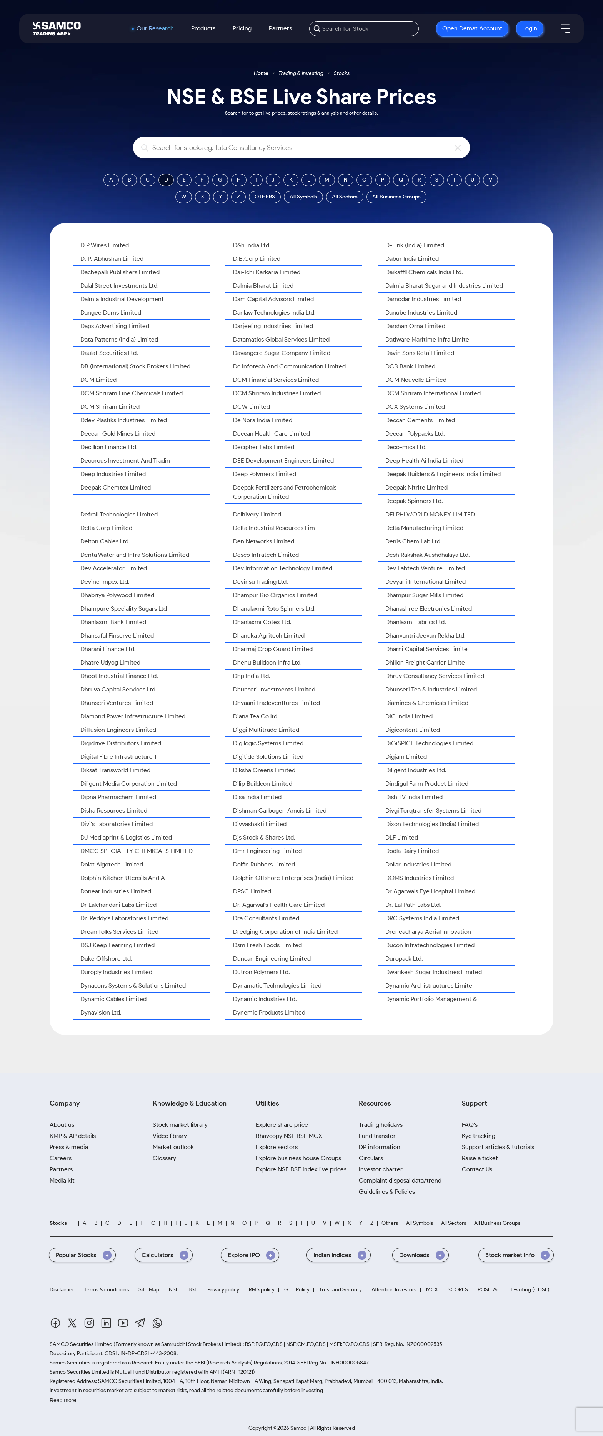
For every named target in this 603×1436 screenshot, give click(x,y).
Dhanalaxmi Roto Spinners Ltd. (274, 608)
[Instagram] (89, 1323)
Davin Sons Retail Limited (419, 353)
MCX (432, 1289)
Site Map (148, 1289)
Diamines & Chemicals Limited (426, 702)
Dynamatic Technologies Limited (277, 985)
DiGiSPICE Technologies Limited (429, 743)
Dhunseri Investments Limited (274, 689)
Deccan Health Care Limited (271, 433)
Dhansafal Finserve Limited (117, 635)
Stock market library (180, 1124)
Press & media (69, 1147)
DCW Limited (251, 406)
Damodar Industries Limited (423, 299)
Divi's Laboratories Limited (116, 824)
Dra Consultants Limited (266, 918)
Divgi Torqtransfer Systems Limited (433, 810)
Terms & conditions (106, 1289)
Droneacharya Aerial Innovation (428, 931)
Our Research (155, 28)
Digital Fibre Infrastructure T (118, 756)
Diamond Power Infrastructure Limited (132, 716)
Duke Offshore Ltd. (106, 958)
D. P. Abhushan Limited (111, 258)
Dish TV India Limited (414, 797)
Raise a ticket (480, 1158)
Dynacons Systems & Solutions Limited (133, 985)
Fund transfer (377, 1135)
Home (261, 73)
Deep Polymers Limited (264, 474)
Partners (280, 28)
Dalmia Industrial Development (122, 299)
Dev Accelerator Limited (113, 568)
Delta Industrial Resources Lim (274, 527)
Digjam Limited (406, 756)
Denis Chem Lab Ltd (412, 541)
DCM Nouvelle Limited (415, 379)
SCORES (458, 1289)
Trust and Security (340, 1289)
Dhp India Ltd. (251, 676)
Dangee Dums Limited (110, 312)
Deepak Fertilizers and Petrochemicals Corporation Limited (284, 492)
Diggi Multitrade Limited (266, 729)
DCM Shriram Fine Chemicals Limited (131, 393)
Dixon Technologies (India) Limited (432, 824)
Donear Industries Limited (115, 891)
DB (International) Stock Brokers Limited (135, 366)
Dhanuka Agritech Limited (269, 635)
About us (62, 1124)
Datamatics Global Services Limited (281, 339)
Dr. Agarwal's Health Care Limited (279, 904)
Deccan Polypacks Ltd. (415, 433)
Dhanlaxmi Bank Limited (113, 622)
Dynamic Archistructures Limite (428, 985)
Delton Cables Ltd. (105, 541)
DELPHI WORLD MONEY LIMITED (430, 514)
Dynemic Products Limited (269, 1012)
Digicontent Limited (412, 729)
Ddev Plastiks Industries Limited (123, 420)
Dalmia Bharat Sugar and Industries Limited (444, 285)
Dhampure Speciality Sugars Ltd (123, 608)
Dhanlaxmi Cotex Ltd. (262, 622)
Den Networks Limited (263, 541)
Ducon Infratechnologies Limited (430, 945)
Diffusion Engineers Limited (118, 729)
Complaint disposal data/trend (400, 1180)
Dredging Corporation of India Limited (285, 931)
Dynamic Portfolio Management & (431, 999)
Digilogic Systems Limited (268, 743)
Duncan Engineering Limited (272, 958)
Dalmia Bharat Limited (263, 285)
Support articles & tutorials (498, 1147)
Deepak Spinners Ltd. (414, 501)
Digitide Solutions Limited (268, 756)
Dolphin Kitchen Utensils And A (122, 877)
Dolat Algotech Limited (111, 864)
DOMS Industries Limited (419, 877)
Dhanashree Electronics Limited (428, 608)
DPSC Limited (252, 891)
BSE (193, 1289)
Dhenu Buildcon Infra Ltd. (267, 662)
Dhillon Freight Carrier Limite (425, 662)
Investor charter (381, 1169)
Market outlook (173, 1147)
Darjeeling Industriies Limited (273, 326)
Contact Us (477, 1169)
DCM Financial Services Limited (276, 379)
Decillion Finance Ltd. (109, 447)
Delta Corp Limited (106, 527)
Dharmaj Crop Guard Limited (273, 649)
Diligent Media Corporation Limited (128, 783)
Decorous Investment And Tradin (125, 460)
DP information (379, 1147)
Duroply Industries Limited (116, 972)
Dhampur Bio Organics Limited (275, 595)
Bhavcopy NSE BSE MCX (289, 1135)
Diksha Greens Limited (264, 770)
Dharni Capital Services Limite (426, 649)
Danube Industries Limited (421, 312)
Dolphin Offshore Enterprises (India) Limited (293, 877)
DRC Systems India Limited (422, 918)
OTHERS (265, 196)
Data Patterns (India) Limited (119, 339)
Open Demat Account (472, 28)
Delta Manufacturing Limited (424, 527)
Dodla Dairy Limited (412, 851)
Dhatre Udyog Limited (110, 662)
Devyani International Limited (425, 581)
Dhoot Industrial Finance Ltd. (119, 676)
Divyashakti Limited (260, 824)
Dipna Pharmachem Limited (118, 797)
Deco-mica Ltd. (406, 447)
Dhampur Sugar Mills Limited (424, 595)
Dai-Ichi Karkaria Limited (266, 272)
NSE (174, 1289)
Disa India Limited (257, 797)
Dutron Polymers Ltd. (261, 972)
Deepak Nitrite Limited (416, 487)
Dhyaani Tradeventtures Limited (276, 702)
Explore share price (282, 1124)
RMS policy (262, 1289)
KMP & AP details (73, 1135)
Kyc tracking (478, 1135)
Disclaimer (62, 1289)
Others (389, 1223)
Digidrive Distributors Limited (120, 743)
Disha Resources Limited (113, 810)
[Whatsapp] (157, 1323)
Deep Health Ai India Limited (424, 460)
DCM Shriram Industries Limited (277, 393)
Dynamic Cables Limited (113, 999)
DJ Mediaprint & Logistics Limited (126, 837)
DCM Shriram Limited (110, 406)
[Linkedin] (106, 1323)
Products (203, 28)
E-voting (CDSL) (530, 1289)
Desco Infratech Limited (266, 554)
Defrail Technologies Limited (119, 514)
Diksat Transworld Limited (115, 770)
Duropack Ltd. (404, 958)
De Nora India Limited (262, 420)
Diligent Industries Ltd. (415, 770)
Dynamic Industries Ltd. (265, 999)
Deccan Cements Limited (420, 420)
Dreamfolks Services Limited (119, 931)
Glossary (164, 1158)
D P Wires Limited (104, 245)
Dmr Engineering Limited (267, 851)
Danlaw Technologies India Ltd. (274, 312)
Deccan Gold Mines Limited (117, 433)
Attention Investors (393, 1289)
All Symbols (303, 196)
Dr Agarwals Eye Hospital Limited (430, 891)
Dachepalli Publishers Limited (120, 272)
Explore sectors (277, 1147)
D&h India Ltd (251, 245)
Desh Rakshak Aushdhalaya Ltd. (427, 554)
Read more (63, 1400)
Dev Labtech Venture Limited (425, 568)
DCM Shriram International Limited (433, 393)
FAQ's (470, 1124)
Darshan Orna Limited (415, 326)
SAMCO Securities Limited (81, 1344)
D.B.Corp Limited (256, 258)
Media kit (62, 1180)
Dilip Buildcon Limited (262, 783)
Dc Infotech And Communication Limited (289, 366)
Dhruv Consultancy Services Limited (434, 676)
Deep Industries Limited (113, 474)
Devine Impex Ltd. (105, 581)
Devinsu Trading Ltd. (260, 581)
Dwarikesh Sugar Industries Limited (433, 972)
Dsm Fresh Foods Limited (267, 945)
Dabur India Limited (412, 258)
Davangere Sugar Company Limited (281, 353)
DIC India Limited (409, 716)
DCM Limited (98, 379)
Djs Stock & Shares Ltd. (264, 837)
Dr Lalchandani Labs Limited (118, 904)
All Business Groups (396, 196)
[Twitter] (72, 1323)
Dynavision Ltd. (101, 1012)
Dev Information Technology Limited (282, 568)
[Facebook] (55, 1323)
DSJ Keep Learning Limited (117, 945)
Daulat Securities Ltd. (109, 353)
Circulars (371, 1158)
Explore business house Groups (298, 1158)
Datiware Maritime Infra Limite (427, 339)
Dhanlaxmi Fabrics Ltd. (415, 622)
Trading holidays (381, 1124)
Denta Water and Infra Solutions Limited (134, 554)
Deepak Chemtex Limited (115, 487)
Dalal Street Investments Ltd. (119, 285)
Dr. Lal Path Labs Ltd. (413, 904)
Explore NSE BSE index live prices (301, 1169)
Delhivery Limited (257, 514)
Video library (170, 1135)
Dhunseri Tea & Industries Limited (431, 689)
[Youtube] (123, 1323)
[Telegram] (140, 1323)
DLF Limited (401, 837)
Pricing (242, 28)
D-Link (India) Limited (414, 245)
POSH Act (489, 1289)
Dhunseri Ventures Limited (116, 702)
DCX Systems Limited (415, 406)
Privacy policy (223, 1289)
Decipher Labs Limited (263, 447)
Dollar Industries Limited (418, 864)
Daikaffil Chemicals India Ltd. (424, 272)
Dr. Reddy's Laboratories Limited (124, 918)
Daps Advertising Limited (114, 326)
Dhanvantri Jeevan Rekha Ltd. (425, 635)
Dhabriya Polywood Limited (117, 595)
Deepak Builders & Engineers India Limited (443, 474)
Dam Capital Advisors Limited (273, 299)
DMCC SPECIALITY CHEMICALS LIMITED (136, 851)
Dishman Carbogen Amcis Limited (279, 810)
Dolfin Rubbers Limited (264, 864)
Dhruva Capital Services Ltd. (118, 689)
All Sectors (345, 196)
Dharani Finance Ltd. (108, 649)
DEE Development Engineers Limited (283, 460)
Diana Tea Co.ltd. (256, 716)
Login (529, 28)
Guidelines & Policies (387, 1191)
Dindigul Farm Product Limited (426, 783)
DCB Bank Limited (410, 366)
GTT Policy (297, 1289)
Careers (61, 1158)
